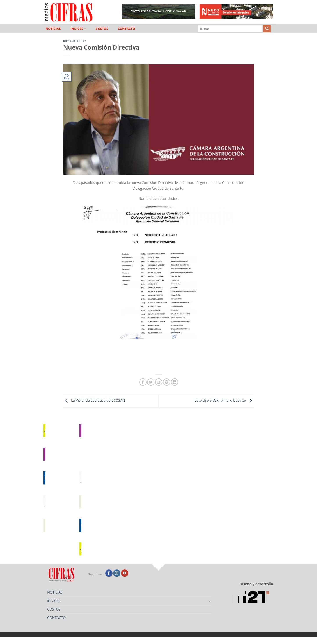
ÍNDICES (78, 29)
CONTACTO (126, 28)
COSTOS (102, 28)
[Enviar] (267, 28)
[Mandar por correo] (158, 382)
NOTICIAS (53, 28)
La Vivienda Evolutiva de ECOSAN (94, 400)
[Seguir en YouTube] (124, 573)
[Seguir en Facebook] (109, 573)
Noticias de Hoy (74, 41)
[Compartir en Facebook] (143, 382)
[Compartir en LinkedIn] (174, 382)
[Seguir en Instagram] (116, 573)
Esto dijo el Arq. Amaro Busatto (224, 400)
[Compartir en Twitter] (150, 382)
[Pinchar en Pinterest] (166, 382)
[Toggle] (209, 601)
